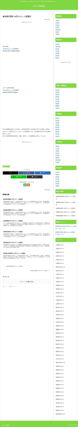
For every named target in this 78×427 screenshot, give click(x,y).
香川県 (57, 101)
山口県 (57, 99)
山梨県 (57, 122)
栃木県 (57, 58)
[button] (35, 176)
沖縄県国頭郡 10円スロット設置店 (65, 215)
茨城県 (57, 53)
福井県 (57, 136)
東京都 (57, 44)
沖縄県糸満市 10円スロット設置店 (65, 208)
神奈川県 (58, 46)
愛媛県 (57, 106)
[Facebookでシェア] (27, 173)
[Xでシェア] (10, 173)
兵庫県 (57, 23)
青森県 (57, 174)
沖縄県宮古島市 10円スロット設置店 (65, 203)
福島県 (57, 186)
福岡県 (57, 146)
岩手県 (57, 179)
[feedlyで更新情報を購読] (25, 185)
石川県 (57, 134)
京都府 (57, 25)
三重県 (57, 34)
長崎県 (57, 157)
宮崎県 (57, 151)
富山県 (57, 120)
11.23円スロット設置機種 (11, 90)
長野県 (57, 125)
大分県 (57, 148)
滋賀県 (57, 32)
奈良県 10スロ (6, 166)
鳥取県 (57, 94)
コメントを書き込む (26, 282)
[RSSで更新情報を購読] (28, 185)
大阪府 (57, 20)
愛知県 (57, 132)
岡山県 (57, 90)
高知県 (57, 108)
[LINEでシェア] (18, 176)
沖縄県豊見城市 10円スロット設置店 (65, 197)
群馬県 (57, 55)
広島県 (57, 92)
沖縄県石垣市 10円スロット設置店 (65, 212)
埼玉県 (57, 49)
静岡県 (57, 129)
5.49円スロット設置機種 (11, 48)
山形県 (57, 181)
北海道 (57, 172)
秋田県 (57, 177)
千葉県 (57, 51)
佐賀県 (57, 155)
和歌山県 (58, 29)
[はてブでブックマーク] (43, 173)
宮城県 (57, 183)
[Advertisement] (27, 33)
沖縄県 (57, 162)
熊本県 (57, 153)
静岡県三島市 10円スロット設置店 (65, 232)
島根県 (57, 97)
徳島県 (57, 103)
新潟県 (57, 118)
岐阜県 (57, 127)
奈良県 (57, 27)
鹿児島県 (58, 160)
